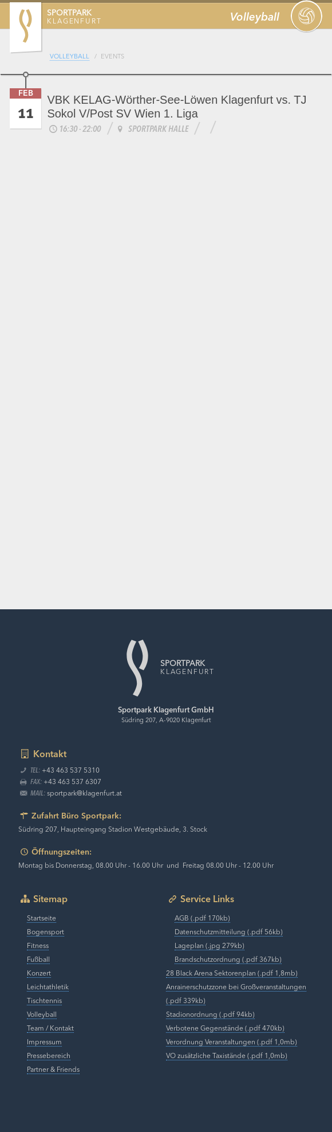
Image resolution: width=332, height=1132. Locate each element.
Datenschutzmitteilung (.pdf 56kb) (229, 932)
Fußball (38, 960)
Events (112, 57)
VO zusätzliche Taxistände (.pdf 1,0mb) (226, 1056)
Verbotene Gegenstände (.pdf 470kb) (225, 1028)
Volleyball (69, 57)
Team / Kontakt (50, 1028)
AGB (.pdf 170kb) (202, 918)
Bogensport (45, 932)
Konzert (39, 973)
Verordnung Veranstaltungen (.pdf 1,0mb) (231, 1042)
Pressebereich (48, 1056)
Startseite (41, 918)
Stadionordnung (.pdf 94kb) (210, 1015)
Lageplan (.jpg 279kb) (209, 946)
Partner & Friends (53, 1070)
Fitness (38, 946)
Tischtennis (44, 1001)
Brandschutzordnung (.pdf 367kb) (228, 960)
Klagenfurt (74, 17)
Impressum (44, 1042)
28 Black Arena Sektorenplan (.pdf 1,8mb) (232, 973)
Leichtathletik (48, 987)
